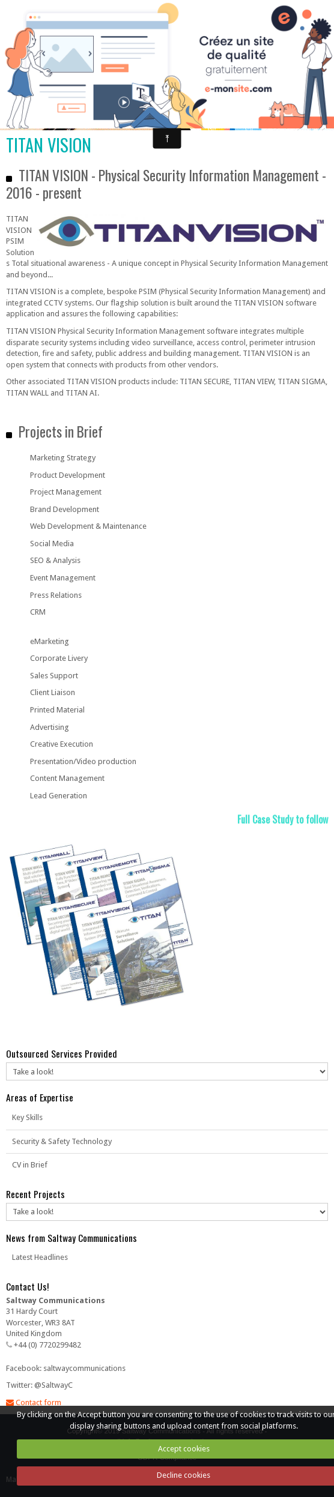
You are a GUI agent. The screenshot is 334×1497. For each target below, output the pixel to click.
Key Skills (27, 1117)
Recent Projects (35, 1194)
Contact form (33, 1402)
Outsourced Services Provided (61, 1053)
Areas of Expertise (39, 1097)
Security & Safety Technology (62, 1141)
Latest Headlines (40, 1257)
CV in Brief (29, 1164)
